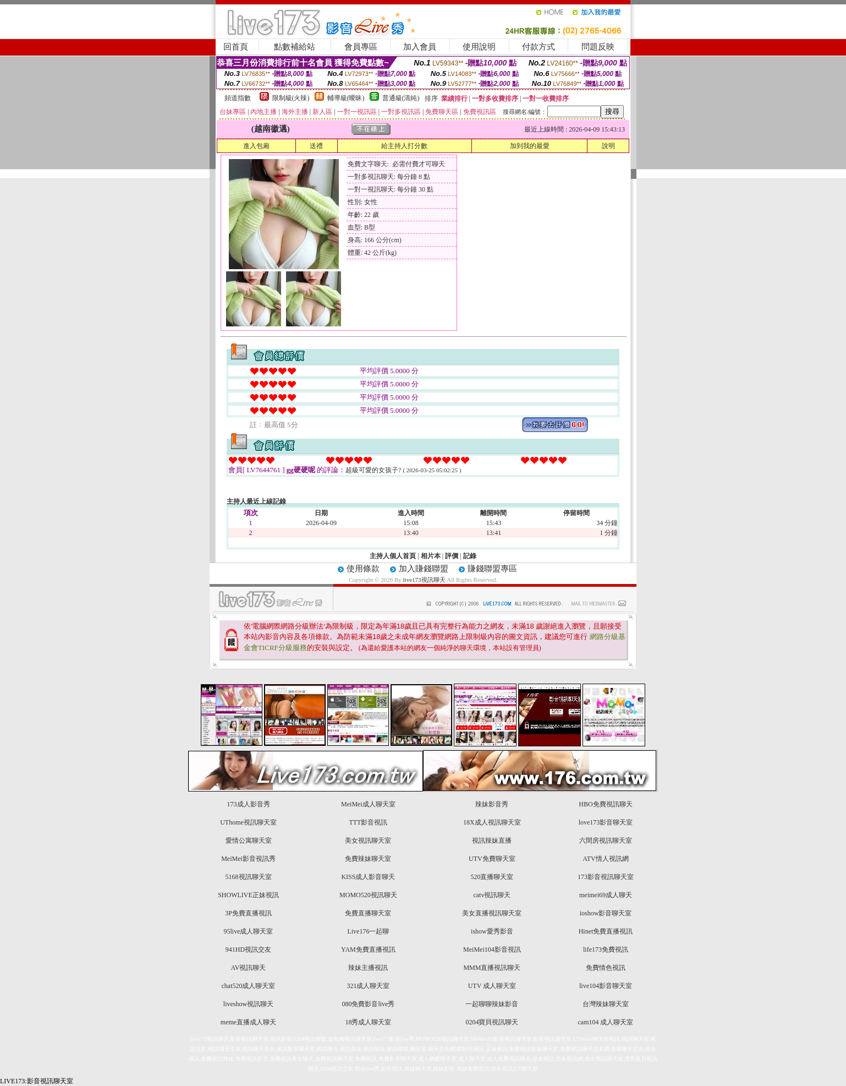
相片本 (431, 556)
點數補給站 (294, 46)
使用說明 (479, 46)
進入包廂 (256, 146)
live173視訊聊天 (424, 579)
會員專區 (360, 46)
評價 (451, 556)
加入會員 (419, 46)
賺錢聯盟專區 (492, 568)
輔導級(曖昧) (346, 98)
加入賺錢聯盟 (423, 568)
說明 (608, 146)
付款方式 (538, 46)
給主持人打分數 (404, 146)
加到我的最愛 (530, 146)
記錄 (469, 556)
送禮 (316, 146)
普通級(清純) (401, 98)
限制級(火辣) (291, 98)
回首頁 (235, 46)
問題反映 (597, 46)
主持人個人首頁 (393, 556)
